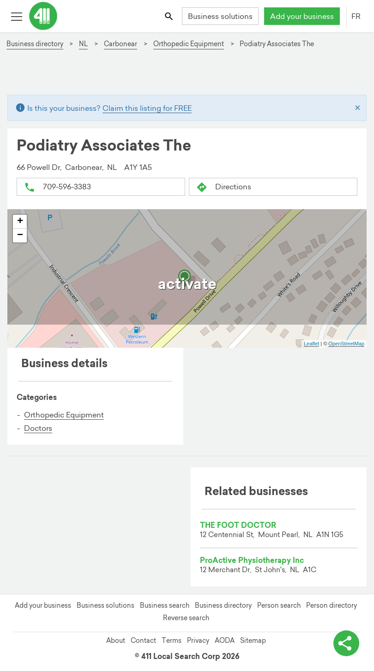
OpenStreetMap (346, 343)
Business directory (223, 605)
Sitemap (253, 640)
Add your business (302, 16)
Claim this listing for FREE (147, 108)
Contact (143, 640)
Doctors (38, 428)
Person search (279, 605)
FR (356, 16)
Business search (164, 605)
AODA (225, 640)
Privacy (198, 640)
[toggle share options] (346, 643)
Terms (171, 640)
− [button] (20, 235)
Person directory (331, 605)
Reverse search (186, 618)
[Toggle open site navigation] (16, 16)
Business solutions (220, 16)
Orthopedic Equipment (64, 414)
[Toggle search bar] (170, 16)
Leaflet (311, 343)
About (115, 640)
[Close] (357, 108)
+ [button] (20, 222)
